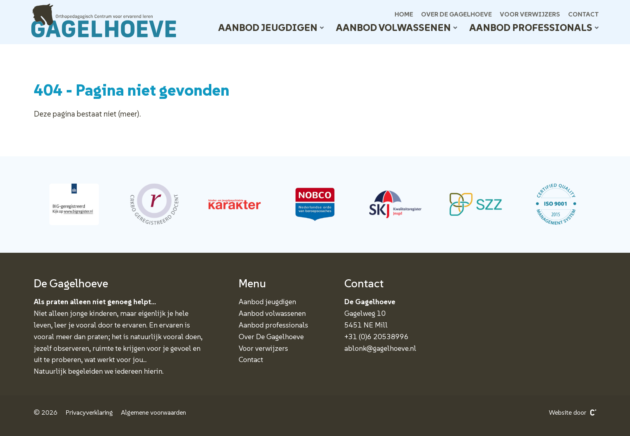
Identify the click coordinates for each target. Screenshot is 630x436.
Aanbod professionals (534, 27)
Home (404, 14)
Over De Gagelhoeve (456, 14)
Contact (583, 14)
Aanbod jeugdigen (271, 27)
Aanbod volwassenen (396, 27)
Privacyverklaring (89, 412)
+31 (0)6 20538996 (376, 336)
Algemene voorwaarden (153, 412)
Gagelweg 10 (365, 313)
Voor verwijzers (530, 14)
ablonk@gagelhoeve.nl (380, 348)
